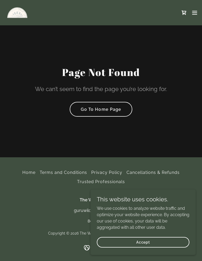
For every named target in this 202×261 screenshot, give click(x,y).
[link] (17, 12)
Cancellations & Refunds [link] (153, 172)
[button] (194, 12)
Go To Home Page (101, 109)
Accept (143, 242)
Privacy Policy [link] (106, 172)
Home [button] (29, 172)
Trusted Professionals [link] (101, 181)
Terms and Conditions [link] (63, 172)
